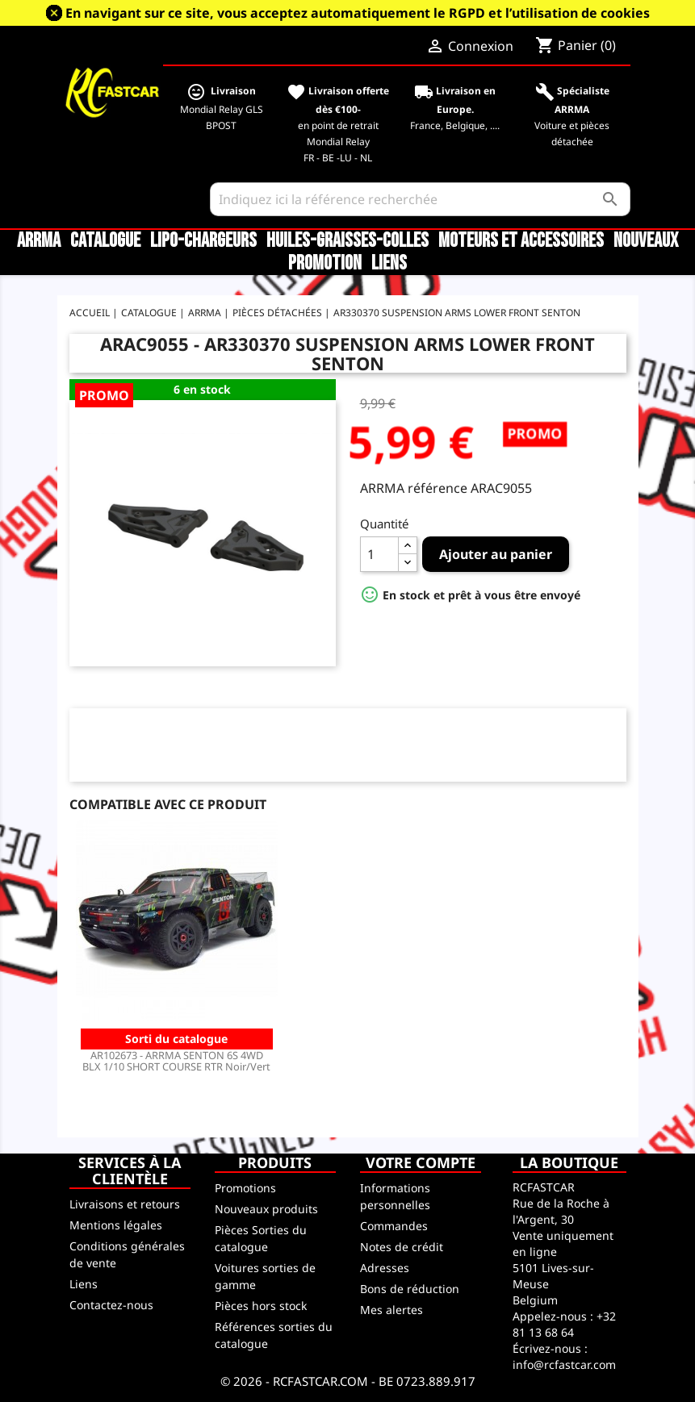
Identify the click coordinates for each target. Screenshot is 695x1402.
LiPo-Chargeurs (203, 241)
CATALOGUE (105, 241)
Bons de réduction (409, 1288)
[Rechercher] (420, 199)
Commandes (394, 1225)
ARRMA (39, 241)
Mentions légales (115, 1225)
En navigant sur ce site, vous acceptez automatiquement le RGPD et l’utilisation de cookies (357, 13)
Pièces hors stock (261, 1305)
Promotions (245, 1187)
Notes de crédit (401, 1246)
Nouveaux (645, 241)
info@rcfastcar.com (564, 1364)
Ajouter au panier (495, 554)
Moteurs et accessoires (521, 241)
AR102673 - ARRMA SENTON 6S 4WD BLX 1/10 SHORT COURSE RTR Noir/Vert (176, 1060)
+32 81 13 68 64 (564, 1324)
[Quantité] (379, 554)
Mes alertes (391, 1309)
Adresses (384, 1267)
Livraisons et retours (124, 1204)
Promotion (325, 263)
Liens (389, 263)
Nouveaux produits (266, 1208)
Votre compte (420, 1162)
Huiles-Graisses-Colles (347, 241)
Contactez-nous (111, 1304)
